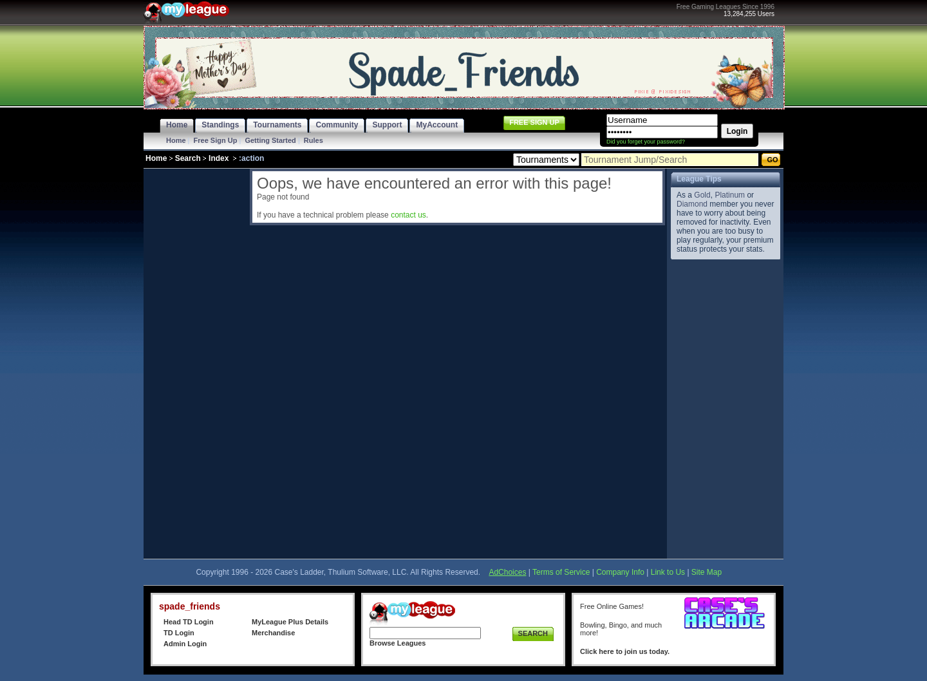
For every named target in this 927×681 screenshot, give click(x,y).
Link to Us (668, 572)
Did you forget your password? (645, 141)
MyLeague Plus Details (290, 622)
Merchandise (273, 633)
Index (219, 158)
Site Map (706, 572)
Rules (313, 140)
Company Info (620, 572)
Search (188, 158)
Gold (702, 195)
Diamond (692, 204)
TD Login (179, 633)
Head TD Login (189, 622)
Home (176, 140)
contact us (408, 214)
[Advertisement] (195, 362)
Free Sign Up (216, 140)
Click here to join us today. (625, 651)
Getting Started (270, 140)
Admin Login (185, 644)
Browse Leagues (398, 643)
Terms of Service (561, 572)
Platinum (730, 195)
